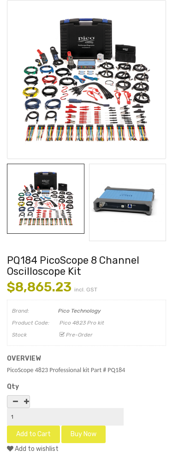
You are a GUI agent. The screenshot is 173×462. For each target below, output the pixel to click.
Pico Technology (79, 311)
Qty (13, 387)
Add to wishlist (33, 449)
